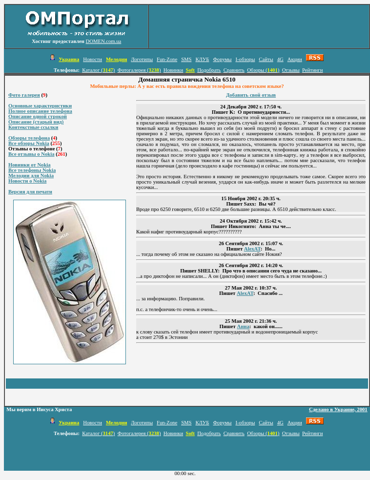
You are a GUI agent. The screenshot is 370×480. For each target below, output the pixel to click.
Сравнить (234, 70)
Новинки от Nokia (29, 164)
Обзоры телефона (29, 138)
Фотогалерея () (139, 70)
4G (280, 59)
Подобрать (209, 70)
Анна (243, 326)
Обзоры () (263, 70)
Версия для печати (30, 191)
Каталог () (98, 70)
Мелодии (116, 59)
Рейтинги (312, 70)
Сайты (266, 59)
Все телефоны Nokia (32, 170)
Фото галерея (24, 95)
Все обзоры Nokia (28, 143)
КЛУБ (202, 59)
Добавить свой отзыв (251, 95)
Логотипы (142, 59)
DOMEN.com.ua (104, 41)
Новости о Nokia (27, 181)
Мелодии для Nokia (31, 175)
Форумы (222, 59)
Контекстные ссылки (33, 127)
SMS (186, 59)
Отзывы (291, 70)
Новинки (173, 70)
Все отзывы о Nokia (31, 154)
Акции (295, 59)
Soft (189, 70)
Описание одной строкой (37, 116)
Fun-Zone (167, 59)
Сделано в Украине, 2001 (338, 409)
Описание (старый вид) (35, 122)
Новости (92, 59)
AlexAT (252, 248)
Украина (69, 59)
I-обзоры (245, 59)
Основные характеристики (40, 105)
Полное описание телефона (40, 111)
